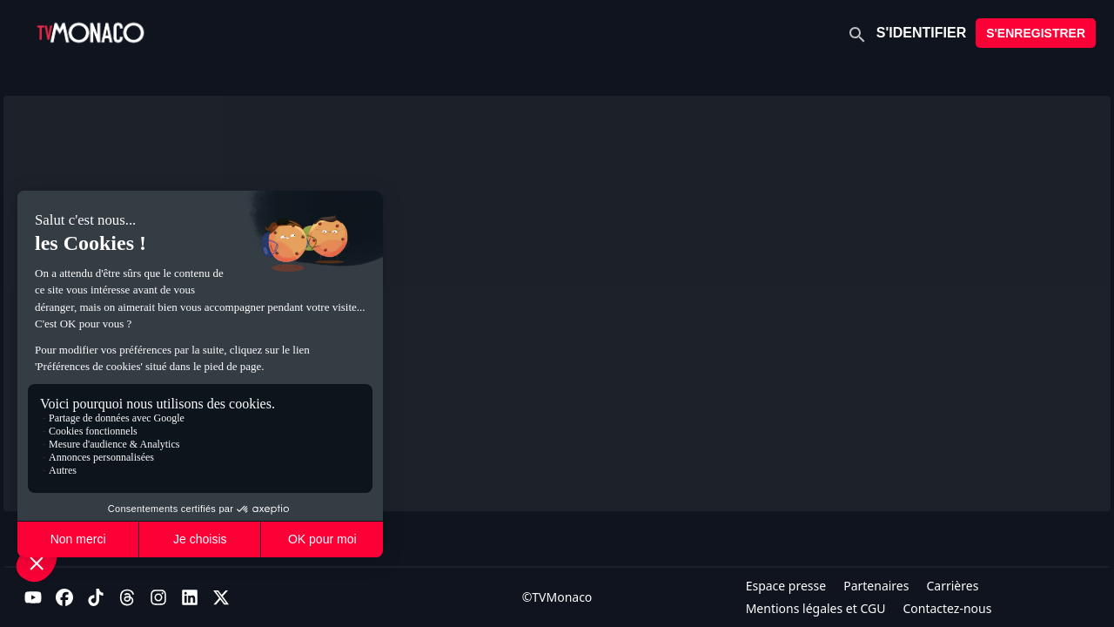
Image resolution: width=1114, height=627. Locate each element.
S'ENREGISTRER (1035, 33)
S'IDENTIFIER (921, 32)
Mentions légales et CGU (816, 608)
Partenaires (876, 585)
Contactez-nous (947, 608)
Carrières (952, 585)
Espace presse (786, 585)
